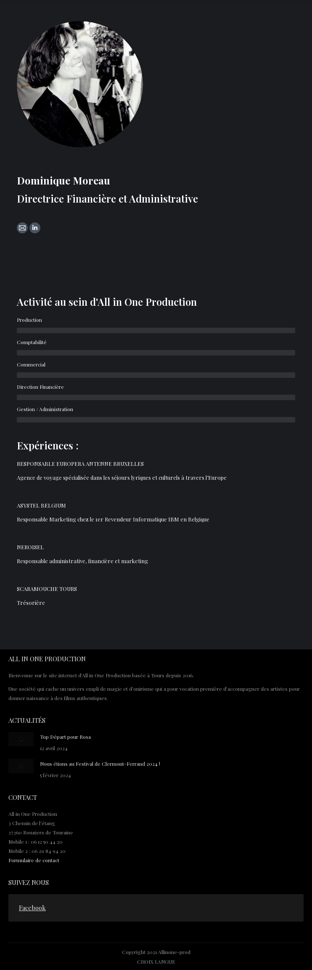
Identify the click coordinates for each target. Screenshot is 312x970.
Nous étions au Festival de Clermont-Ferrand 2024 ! (100, 763)
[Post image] (21, 739)
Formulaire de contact (33, 860)
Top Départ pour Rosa (65, 736)
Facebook (32, 907)
